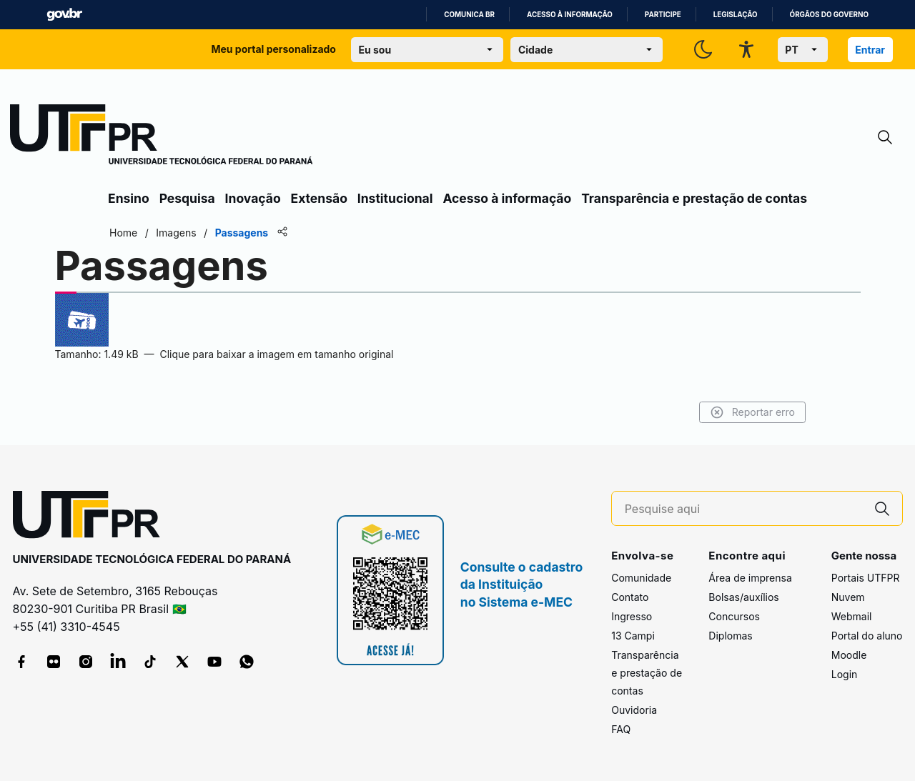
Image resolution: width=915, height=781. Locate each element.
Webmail (851, 616)
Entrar (870, 50)
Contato (629, 597)
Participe (663, 15)
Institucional (395, 198)
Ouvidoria (634, 710)
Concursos (734, 616)
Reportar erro (752, 412)
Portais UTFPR (865, 578)
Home (123, 233)
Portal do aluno (867, 636)
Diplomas (730, 636)
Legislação (735, 15)
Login (844, 674)
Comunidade (641, 578)
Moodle (849, 655)
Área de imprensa (749, 578)
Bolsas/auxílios (743, 597)
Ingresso (631, 616)
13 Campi (633, 636)
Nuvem (848, 597)
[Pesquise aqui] (743, 509)
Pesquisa (187, 198)
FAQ (620, 729)
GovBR (64, 14)
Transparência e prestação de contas (694, 198)
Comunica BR (469, 15)
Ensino (128, 198)
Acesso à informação (570, 15)
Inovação (253, 198)
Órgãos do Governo (829, 15)
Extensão (319, 198)
